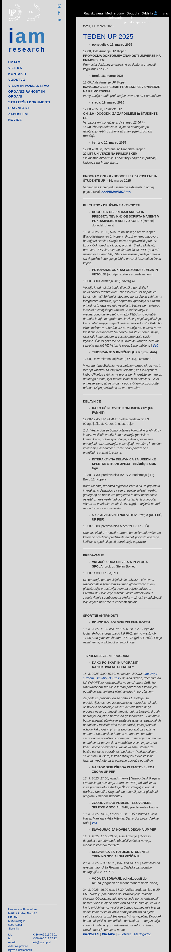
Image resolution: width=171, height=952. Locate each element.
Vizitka (15, 68)
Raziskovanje (94, 13)
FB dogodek (142, 934)
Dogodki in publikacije (132, 18)
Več (155, 345)
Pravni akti (19, 108)
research (27, 49)
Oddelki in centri (147, 18)
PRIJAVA (108, 934)
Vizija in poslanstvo (28, 85)
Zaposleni (18, 114)
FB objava (125, 934)
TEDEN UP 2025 (108, 36)
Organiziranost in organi (26, 94)
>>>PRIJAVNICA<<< (116, 191)
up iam (14, 62)
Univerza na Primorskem (22, 909)
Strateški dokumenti (29, 102)
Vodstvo (16, 79)
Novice (15, 120)
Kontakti (17, 74)
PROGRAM (91, 934)
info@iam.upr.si (42, 942)
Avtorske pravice (18, 946)
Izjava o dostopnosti (20, 950)
